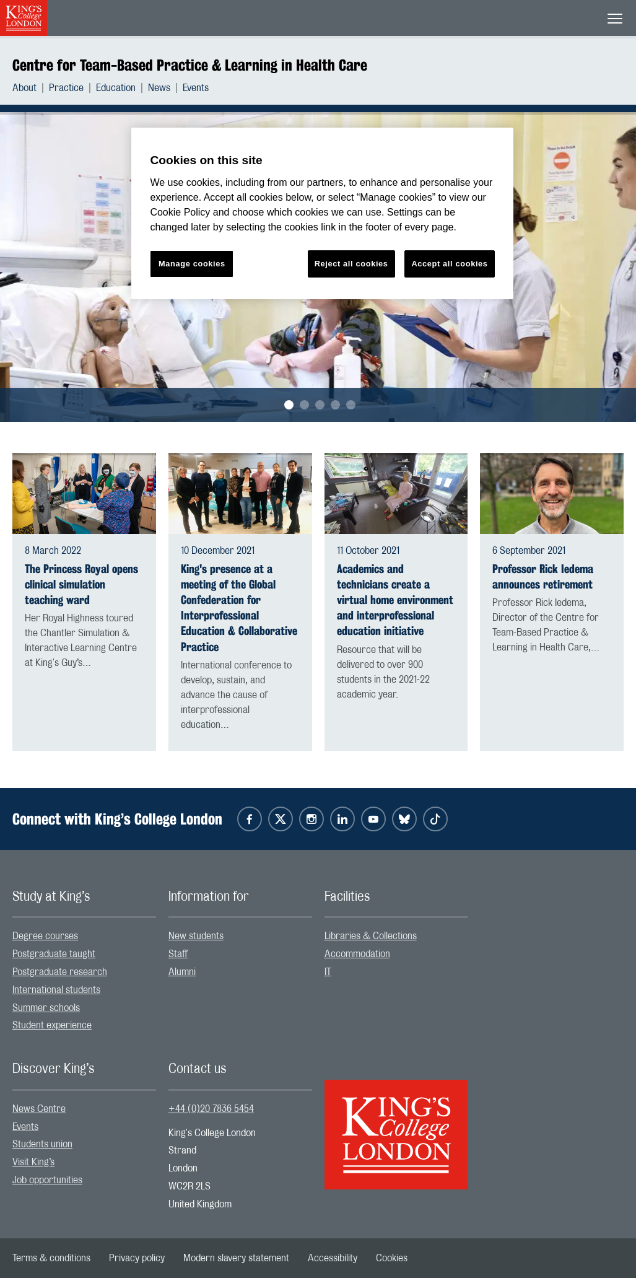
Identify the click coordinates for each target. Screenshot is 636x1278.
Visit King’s (33, 1162)
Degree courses (45, 936)
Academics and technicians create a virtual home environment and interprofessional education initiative (395, 600)
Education (116, 88)
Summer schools (46, 1008)
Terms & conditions (51, 1258)
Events (196, 88)
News (159, 88)
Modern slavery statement (236, 1258)
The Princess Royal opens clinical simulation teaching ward (81, 584)
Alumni (182, 972)
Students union (42, 1144)
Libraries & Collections (371, 936)
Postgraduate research (59, 972)
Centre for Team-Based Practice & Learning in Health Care (189, 65)
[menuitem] (30, 88)
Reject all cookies (351, 263)
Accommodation (357, 954)
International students (56, 990)
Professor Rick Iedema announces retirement (542, 576)
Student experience (52, 1025)
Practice (66, 88)
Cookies (391, 1258)
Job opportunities (47, 1180)
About (24, 88)
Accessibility (332, 1258)
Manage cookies (192, 263)
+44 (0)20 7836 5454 (211, 1109)
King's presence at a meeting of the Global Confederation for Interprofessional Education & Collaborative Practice (239, 608)
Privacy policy (137, 1258)
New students (196, 936)
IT (328, 972)
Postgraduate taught (53, 954)
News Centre (39, 1109)
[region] (322, 213)
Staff (178, 954)
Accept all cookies (449, 263)
